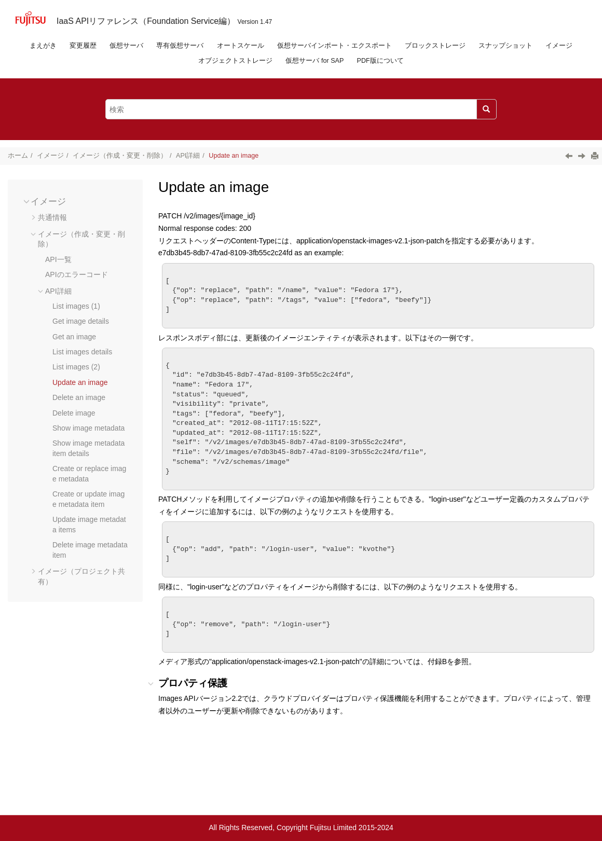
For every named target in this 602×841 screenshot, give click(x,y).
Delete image (73, 413)
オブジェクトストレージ (235, 60)
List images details (82, 352)
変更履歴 (83, 45)
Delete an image (78, 397)
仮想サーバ (126, 45)
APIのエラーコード (76, 274)
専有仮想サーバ (179, 45)
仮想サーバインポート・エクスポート (334, 45)
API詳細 (188, 155)
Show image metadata (88, 428)
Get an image (74, 337)
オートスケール (240, 45)
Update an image (233, 155)
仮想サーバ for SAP (314, 60)
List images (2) (76, 367)
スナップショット (505, 45)
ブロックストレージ (435, 45)
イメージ (558, 45)
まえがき (43, 45)
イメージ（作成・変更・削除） (120, 155)
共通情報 (52, 217)
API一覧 (58, 259)
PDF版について (380, 60)
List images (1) (76, 306)
